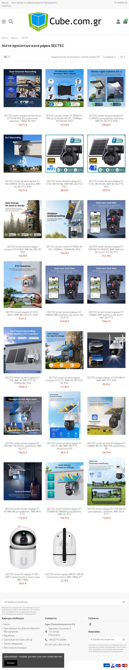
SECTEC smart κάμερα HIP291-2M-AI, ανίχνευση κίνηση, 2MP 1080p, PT (64, 575)
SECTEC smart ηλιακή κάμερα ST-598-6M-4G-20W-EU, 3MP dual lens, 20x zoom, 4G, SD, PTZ (106, 249)
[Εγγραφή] (123, 602)
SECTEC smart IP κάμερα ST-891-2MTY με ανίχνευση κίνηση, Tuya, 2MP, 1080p (22, 577)
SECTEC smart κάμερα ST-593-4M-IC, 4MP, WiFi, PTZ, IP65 (106, 379)
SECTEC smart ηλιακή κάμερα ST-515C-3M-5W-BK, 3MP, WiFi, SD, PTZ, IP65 (64, 184)
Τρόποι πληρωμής (13, 643)
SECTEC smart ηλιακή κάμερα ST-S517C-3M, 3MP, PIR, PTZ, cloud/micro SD (64, 446)
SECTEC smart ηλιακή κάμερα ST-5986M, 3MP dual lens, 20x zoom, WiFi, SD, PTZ (106, 315)
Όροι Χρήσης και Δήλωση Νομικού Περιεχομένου (34, 3)
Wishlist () (120, 3)
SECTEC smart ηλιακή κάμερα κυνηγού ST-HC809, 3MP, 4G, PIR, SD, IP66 (22, 249)
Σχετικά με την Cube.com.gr (18, 639)
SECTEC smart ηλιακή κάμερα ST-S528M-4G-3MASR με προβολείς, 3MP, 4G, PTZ (64, 512)
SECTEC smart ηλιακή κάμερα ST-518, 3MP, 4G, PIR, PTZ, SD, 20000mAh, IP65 (22, 380)
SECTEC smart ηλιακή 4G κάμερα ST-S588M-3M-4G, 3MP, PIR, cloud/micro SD (106, 446)
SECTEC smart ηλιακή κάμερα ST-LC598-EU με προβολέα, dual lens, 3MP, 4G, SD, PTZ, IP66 (106, 118)
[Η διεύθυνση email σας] (61, 602)
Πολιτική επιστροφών (15, 647)
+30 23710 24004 (57, 639)
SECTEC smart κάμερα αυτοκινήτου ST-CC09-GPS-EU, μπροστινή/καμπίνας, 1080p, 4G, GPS (22, 118)
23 (122, 57)
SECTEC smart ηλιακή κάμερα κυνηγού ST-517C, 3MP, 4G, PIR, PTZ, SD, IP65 (64, 380)
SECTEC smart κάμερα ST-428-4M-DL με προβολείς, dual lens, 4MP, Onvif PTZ (106, 512)
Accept (10, 663)
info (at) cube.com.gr (59, 644)
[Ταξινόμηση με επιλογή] (109, 57)
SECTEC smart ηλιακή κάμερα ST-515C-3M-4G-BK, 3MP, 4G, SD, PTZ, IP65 (106, 184)
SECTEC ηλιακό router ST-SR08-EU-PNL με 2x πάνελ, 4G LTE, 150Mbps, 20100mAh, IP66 (64, 118)
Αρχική (5, 3)
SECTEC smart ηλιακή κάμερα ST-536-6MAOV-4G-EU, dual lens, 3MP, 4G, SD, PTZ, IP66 (23, 184)
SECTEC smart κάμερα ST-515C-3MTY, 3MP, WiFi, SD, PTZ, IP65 (22, 313)
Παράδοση (6, 6)
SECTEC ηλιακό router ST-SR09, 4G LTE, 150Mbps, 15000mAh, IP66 (64, 248)
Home (7, 624)
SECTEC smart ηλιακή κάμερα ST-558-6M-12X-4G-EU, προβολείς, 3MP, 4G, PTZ (23, 446)
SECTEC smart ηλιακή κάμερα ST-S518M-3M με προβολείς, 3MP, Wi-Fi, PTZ (22, 512)
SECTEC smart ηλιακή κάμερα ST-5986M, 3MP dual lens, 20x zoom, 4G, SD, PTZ (64, 315)
